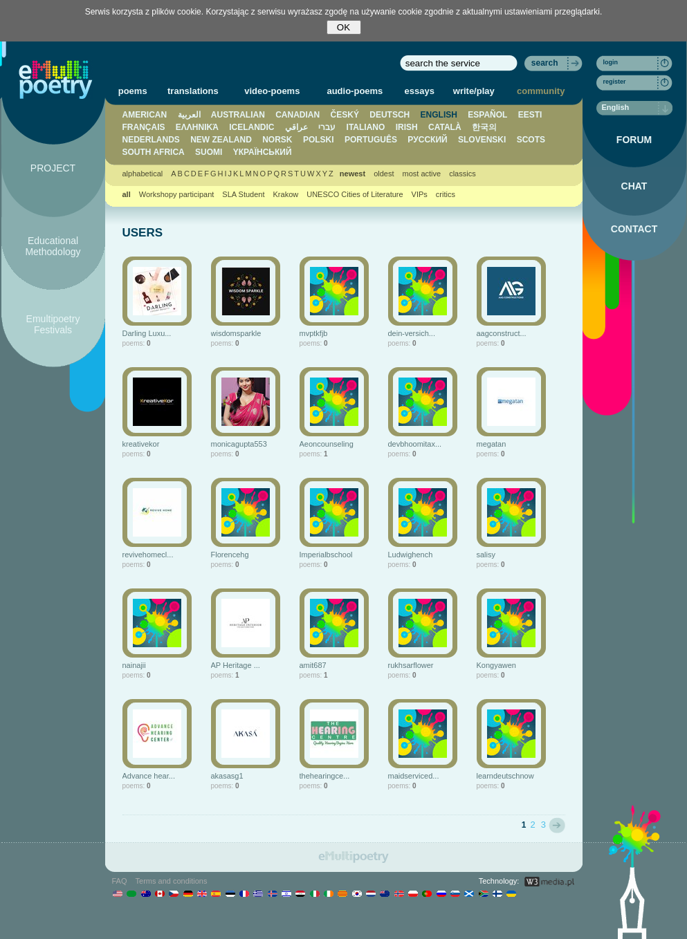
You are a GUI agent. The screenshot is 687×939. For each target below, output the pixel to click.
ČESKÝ (345, 115)
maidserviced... (413, 776)
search (544, 63)
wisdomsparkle (236, 333)
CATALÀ (444, 127)
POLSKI (318, 140)
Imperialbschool (326, 554)
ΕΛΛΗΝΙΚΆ (197, 127)
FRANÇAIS (143, 127)
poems (132, 91)
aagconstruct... (501, 333)
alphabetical (142, 173)
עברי (327, 127)
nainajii (134, 665)
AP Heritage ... (235, 665)
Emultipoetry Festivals (53, 324)
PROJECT (52, 168)
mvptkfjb (314, 333)
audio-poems (355, 91)
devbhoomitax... (415, 444)
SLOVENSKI (482, 140)
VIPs (420, 194)
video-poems (272, 91)
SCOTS (531, 140)
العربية (189, 115)
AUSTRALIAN (238, 115)
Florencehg (230, 554)
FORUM (634, 139)
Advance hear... (148, 776)
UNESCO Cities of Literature (354, 194)
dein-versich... (411, 333)
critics (445, 194)
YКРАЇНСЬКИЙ (262, 152)
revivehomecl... (148, 554)
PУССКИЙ (427, 140)
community (541, 91)
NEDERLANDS (151, 140)
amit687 (313, 665)
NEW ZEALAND (221, 140)
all (126, 194)
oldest (384, 173)
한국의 (484, 127)
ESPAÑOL (487, 115)
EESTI (530, 115)
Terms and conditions (172, 881)
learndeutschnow (505, 776)
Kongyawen (497, 665)
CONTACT (634, 228)
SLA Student (243, 194)
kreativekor (141, 444)
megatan (491, 444)
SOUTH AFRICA (153, 152)
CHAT (634, 186)
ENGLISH (439, 115)
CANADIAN (297, 115)
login (611, 62)
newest (352, 173)
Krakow (286, 194)
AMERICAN (144, 115)
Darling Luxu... (147, 333)
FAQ (119, 881)
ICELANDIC (251, 127)
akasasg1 (227, 776)
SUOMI (208, 152)
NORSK (277, 140)
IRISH (407, 127)
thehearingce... (325, 776)
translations (193, 91)
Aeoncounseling (327, 444)
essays (419, 91)
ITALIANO (366, 127)
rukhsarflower (411, 665)
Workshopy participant (176, 194)
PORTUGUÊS (371, 140)
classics (462, 173)
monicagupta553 (239, 444)
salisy (486, 554)
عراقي (296, 127)
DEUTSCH (389, 115)
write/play (474, 91)
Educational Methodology (52, 246)
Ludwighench (410, 554)
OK (343, 27)
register (614, 81)
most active (421, 173)
